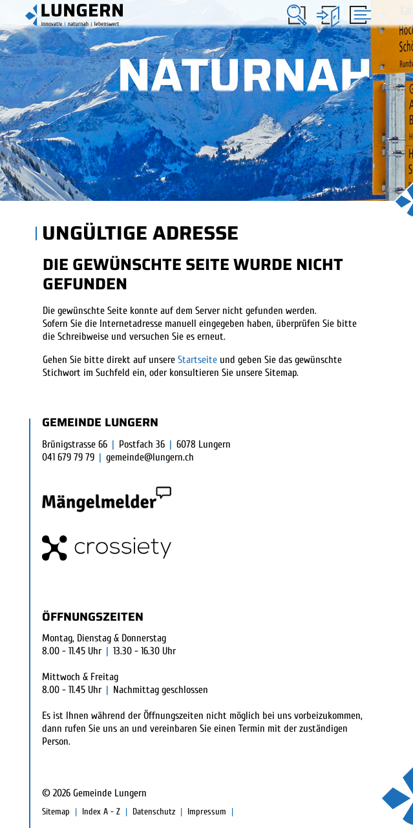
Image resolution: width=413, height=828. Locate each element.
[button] (297, 15)
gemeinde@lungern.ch (150, 457)
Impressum (206, 811)
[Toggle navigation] (358, 16)
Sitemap (56, 811)
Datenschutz (153, 811)
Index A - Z (101, 811)
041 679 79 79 (68, 457)
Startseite (197, 360)
